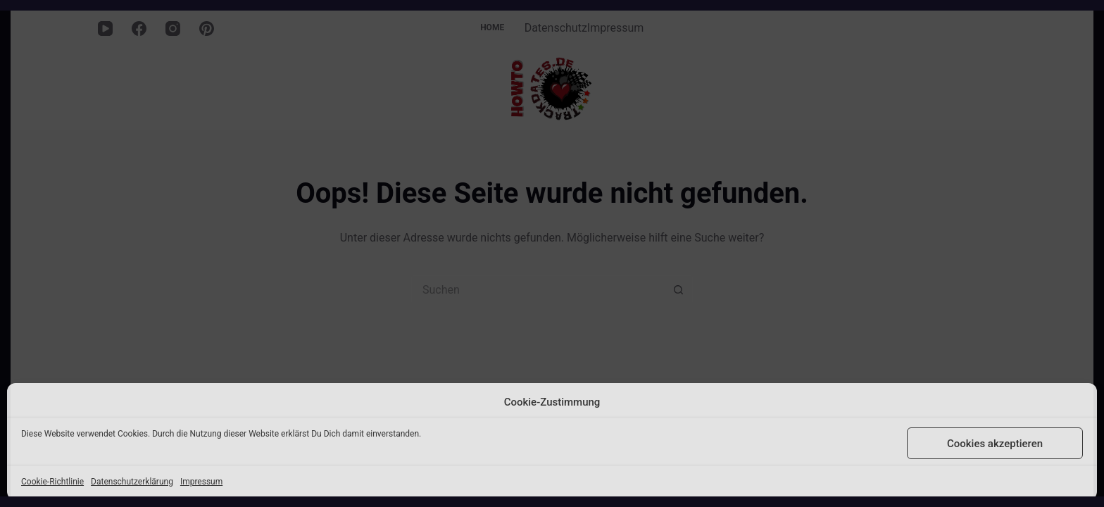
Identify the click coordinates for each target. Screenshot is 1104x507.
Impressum (201, 482)
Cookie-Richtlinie (52, 482)
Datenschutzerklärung (132, 482)
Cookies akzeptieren (995, 443)
